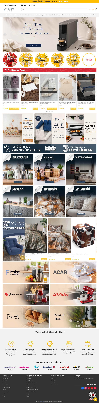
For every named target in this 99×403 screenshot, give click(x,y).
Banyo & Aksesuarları (7, 387)
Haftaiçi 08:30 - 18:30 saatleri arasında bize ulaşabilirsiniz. (84, 379)
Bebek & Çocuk (6, 385)
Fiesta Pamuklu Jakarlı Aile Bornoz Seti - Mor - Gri (30, 103)
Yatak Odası (5, 382)
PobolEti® (41, 401)
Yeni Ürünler (5, 378)
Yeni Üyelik (53, 380)
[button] (47, 50)
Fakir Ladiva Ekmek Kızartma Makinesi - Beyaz (11, 103)
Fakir (4, 105)
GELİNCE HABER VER (34, 108)
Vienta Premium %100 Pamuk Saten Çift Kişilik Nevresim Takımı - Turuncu (84, 254)
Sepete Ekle (17, 108)
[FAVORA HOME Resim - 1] (49, 70)
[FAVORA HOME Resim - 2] (49, 128)
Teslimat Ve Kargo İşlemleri (32, 389)
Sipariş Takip (32, 5)
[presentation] (5, 34)
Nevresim (5, 380)
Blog (4, 396)
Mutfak (4, 389)
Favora (42, 105)
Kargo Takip (53, 378)
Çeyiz (4, 393)
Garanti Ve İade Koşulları (32, 387)
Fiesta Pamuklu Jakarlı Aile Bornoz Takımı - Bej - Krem (67, 103)
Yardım (28, 396)
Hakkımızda (29, 378)
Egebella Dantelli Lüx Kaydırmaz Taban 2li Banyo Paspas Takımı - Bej (87, 103)
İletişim (28, 393)
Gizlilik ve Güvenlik (31, 385)
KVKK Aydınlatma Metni (32, 382)
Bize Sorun (23, 5)
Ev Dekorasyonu (6, 391)
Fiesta (23, 105)
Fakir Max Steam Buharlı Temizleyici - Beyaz (35, 254)
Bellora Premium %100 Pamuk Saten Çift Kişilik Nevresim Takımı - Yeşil (60, 254)
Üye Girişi (53, 382)
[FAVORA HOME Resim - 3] (81, 128)
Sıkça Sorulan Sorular (55, 385)
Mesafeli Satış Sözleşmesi (32, 391)
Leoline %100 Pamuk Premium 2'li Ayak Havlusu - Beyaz (49, 103)
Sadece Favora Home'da (10, 5)
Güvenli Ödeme (30, 380)
